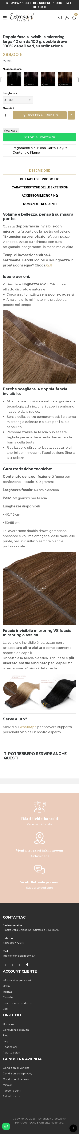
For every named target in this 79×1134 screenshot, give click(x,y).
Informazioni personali (17, 980)
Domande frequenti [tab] (40, 204)
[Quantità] (7, 115)
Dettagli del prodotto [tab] (40, 179)
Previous (1, 79)
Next (78, 79)
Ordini (6, 985)
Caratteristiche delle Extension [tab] (40, 187)
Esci (5, 1008)
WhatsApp (28, 727)
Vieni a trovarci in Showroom (39, 850)
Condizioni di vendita (16, 1067)
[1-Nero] (14, 79)
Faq (5, 1041)
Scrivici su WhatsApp (39, 137)
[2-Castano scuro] (31, 79)
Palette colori (11, 1052)
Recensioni (10, 1046)
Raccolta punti (12, 1090)
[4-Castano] (48, 79)
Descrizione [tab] (39, 170)
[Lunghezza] (18, 100)
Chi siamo (9, 1024)
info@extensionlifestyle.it (19, 955)
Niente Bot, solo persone (39, 882)
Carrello (8, 997)
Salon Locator (11, 1096)
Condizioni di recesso (16, 1079)
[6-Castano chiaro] (65, 79)
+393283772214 (13, 942)
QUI (49, 265)
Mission (8, 1084)
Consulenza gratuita (16, 1029)
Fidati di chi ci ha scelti (39, 818)
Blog (6, 1035)
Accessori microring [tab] (40, 195)
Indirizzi (7, 991)
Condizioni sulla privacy (17, 1073)
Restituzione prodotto (17, 1003)
